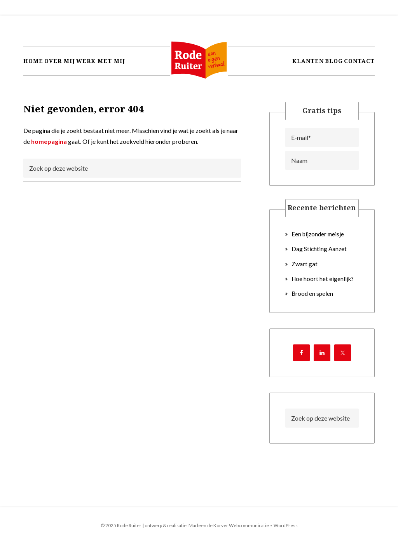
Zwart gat (305, 263)
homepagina (49, 141)
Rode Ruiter (199, 68)
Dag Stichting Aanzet (319, 248)
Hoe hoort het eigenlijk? (323, 278)
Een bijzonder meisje (318, 234)
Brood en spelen (312, 293)
